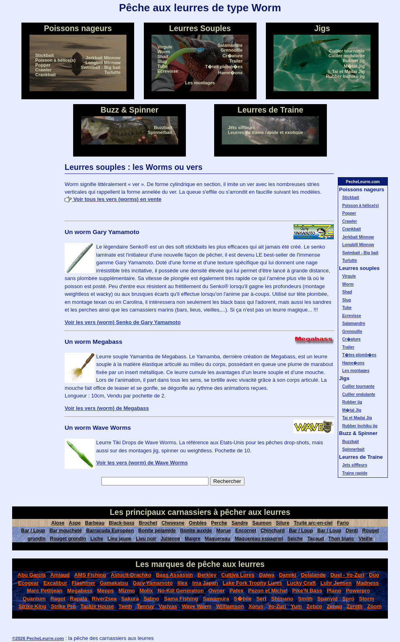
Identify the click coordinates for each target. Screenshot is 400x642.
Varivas (168, 606)
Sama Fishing (181, 599)
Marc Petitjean (44, 591)
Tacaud (315, 539)
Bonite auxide (196, 530)
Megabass (80, 591)
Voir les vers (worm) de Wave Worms (142, 463)
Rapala (78, 599)
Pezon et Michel (268, 591)
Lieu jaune (119, 539)
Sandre (240, 523)
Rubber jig (353, 60)
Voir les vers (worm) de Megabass (107, 408)
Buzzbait (163, 127)
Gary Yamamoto (153, 583)
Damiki (287, 575)
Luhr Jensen (336, 583)
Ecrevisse (168, 71)
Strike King (32, 606)
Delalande (313, 575)
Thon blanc (341, 539)
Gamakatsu (114, 583)
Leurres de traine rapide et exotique (265, 132)
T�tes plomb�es (224, 66)
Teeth (125, 606)
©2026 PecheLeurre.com (38, 638)
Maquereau (217, 539)
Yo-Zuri (277, 606)
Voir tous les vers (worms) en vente (113, 199)
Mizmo (126, 591)
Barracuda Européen (110, 530)
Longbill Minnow (102, 62)
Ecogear (28, 583)
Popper (43, 65)
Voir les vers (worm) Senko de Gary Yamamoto (123, 322)
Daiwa (266, 575)
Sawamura (216, 599)
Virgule (165, 46)
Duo (374, 575)
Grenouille (231, 50)
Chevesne (173, 523)
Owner (216, 591)
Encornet (245, 530)
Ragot (58, 599)
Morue (223, 530)
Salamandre (229, 45)
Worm (164, 51)
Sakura (130, 599)
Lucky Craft (301, 583)
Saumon (262, 523)
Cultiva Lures (237, 575)
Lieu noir (146, 539)
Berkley (207, 575)
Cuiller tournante (347, 50)
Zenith (354, 606)
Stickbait (44, 55)
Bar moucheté (65, 530)
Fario (343, 523)
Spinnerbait (160, 132)
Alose (58, 523)
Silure (282, 523)
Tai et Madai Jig (348, 71)
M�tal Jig (354, 66)
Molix (146, 591)
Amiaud (59, 575)
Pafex (236, 591)
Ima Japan (205, 583)
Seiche (295, 539)
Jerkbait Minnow (103, 57)
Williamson (230, 606)
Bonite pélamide (157, 530)
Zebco (314, 606)
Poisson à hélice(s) (55, 60)
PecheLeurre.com (363, 182)
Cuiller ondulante (346, 55)
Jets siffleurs (241, 127)
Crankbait (45, 74)
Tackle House (97, 606)
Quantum (34, 599)
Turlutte (112, 72)
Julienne (171, 539)
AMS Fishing (90, 575)
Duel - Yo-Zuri (347, 575)
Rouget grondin (68, 539)
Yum (296, 606)
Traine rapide (354, 473)
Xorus (255, 606)
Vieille (365, 539)
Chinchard (272, 530)
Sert (261, 599)
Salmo (151, 599)
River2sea (104, 599)
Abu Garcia (32, 575)
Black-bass (121, 523)
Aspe (74, 523)
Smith (305, 599)
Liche (97, 539)
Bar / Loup (33, 530)
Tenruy (145, 606)
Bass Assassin (174, 575)
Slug (162, 61)
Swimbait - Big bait (100, 67)
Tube (163, 66)
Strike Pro (63, 606)
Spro (348, 599)
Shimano (282, 599)
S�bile (242, 599)
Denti (352, 530)
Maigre (192, 539)
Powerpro (358, 591)
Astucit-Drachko (131, 575)
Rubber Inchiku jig (345, 76)
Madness (367, 583)
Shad (163, 56)
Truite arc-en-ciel (313, 523)
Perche (219, 523)
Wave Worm (197, 606)
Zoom (374, 606)
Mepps (105, 591)
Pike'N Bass (307, 591)
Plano (334, 591)
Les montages (200, 82)
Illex (182, 583)
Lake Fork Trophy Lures (252, 583)
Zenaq (334, 606)
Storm (366, 599)
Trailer (235, 61)
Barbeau (95, 523)
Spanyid (327, 599)
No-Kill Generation (181, 591)
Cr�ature (232, 55)
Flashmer (83, 583)
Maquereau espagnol (259, 539)
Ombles (197, 523)
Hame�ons (230, 72)
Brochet (148, 523)
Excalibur (55, 583)
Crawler (43, 69)
